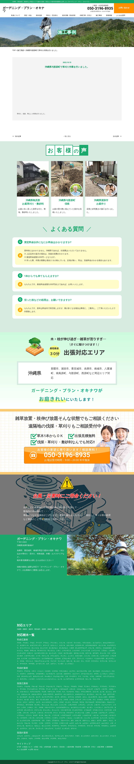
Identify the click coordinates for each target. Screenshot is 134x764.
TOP (19, 747)
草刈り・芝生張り (52, 15)
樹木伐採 (39, 15)
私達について (15, 15)
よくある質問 (120, 15)
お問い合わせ (34, 749)
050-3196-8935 (100, 8)
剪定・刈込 (28, 15)
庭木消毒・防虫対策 (68, 15)
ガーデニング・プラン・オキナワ (64, 762)
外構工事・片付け (85, 15)
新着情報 (109, 15)
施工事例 (99, 15)
